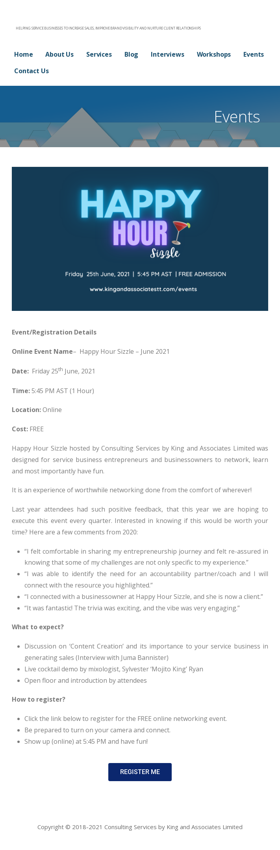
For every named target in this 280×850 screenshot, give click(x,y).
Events (253, 54)
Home (23, 54)
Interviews (167, 54)
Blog (131, 54)
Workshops (214, 54)
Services (99, 54)
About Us (59, 54)
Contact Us (31, 71)
